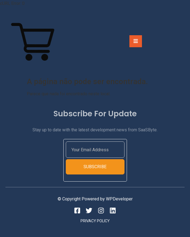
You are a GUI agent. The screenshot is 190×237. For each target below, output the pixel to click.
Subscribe (95, 166)
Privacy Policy (95, 221)
